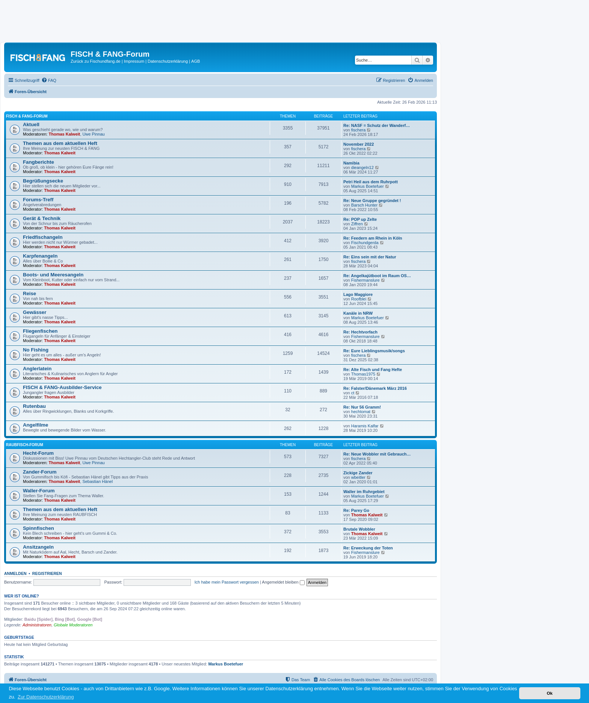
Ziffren (357, 224)
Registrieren (47, 573)
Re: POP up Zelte (360, 219)
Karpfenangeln (40, 256)
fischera (358, 130)
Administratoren (37, 625)
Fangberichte (38, 162)
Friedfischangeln (43, 237)
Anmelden (15, 573)
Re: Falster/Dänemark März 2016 (375, 388)
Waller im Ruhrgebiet (364, 491)
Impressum (134, 61)
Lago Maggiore (358, 294)
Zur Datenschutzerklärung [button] (46, 697)
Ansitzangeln (38, 547)
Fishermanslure (365, 280)
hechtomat (360, 411)
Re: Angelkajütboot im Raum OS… (377, 275)
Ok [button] (550, 693)
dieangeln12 (362, 167)
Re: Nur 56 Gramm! (362, 407)
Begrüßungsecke (43, 181)
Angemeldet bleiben (283, 582)
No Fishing (35, 350)
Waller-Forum (39, 490)
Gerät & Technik (41, 218)
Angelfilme (35, 425)
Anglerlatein (37, 368)
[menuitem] (48, 80)
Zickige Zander (358, 473)
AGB (195, 61)
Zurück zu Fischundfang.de (96, 61)
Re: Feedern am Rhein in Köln (372, 238)
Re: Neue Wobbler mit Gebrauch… (377, 454)
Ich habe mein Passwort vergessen (227, 582)
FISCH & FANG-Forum (27, 116)
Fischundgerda (365, 242)
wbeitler (358, 477)
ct (353, 393)
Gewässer (34, 312)
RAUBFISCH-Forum (24, 445)
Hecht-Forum (38, 453)
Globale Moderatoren (73, 625)
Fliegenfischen (40, 331)
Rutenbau (34, 406)
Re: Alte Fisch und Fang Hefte (372, 369)
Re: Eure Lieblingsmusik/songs (374, 350)
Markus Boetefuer (367, 186)
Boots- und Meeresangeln (53, 275)
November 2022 (358, 144)
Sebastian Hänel (97, 481)
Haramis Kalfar (365, 426)
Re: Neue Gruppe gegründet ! (372, 200)
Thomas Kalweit (64, 134)
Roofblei (358, 299)
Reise (29, 293)
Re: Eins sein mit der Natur (369, 257)
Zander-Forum (39, 472)
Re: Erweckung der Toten (368, 548)
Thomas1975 (363, 374)
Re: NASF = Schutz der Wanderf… (376, 125)
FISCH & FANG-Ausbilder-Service (62, 387)
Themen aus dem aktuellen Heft (60, 143)
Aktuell (31, 124)
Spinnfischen (38, 528)
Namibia (351, 163)
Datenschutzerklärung (168, 61)
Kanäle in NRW (358, 313)
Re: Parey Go (356, 510)
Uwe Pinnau (93, 134)
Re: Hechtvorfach (360, 332)
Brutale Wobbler (359, 529)
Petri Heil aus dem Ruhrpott (370, 182)
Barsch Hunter (364, 205)
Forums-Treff (38, 199)
